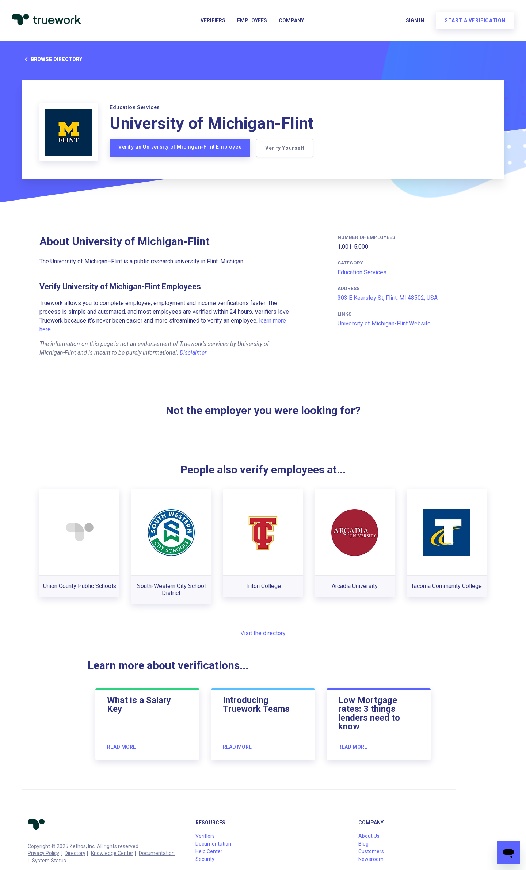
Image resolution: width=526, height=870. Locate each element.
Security (204, 859)
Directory (75, 853)
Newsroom (371, 859)
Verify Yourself (284, 148)
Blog (363, 844)
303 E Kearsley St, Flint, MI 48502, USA (388, 297)
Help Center (208, 851)
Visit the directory (263, 633)
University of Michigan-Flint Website (384, 323)
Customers (371, 851)
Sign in (415, 20)
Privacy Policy (43, 853)
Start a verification (475, 20)
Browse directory (52, 59)
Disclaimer (193, 352)
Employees (252, 20)
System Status (49, 860)
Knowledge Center (112, 853)
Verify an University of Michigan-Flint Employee (179, 147)
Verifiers (213, 20)
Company (291, 20)
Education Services (362, 272)
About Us (369, 836)
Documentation (157, 853)
